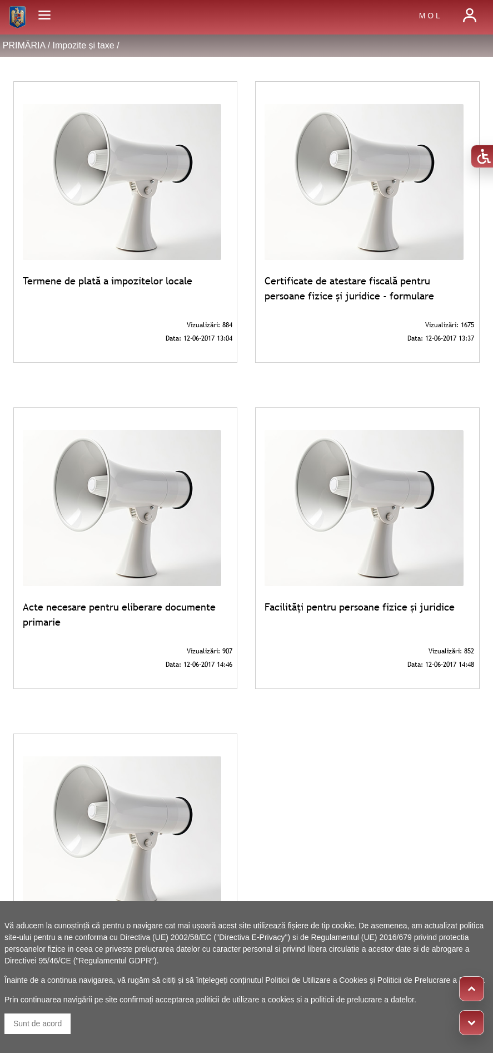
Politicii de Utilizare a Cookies (316, 980)
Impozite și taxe (83, 45)
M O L (429, 15)
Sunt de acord (37, 1023)
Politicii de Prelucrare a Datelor (430, 980)
